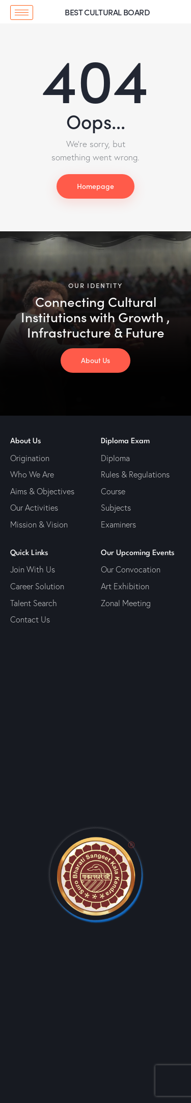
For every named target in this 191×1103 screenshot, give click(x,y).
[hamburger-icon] (21, 12)
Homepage (95, 186)
